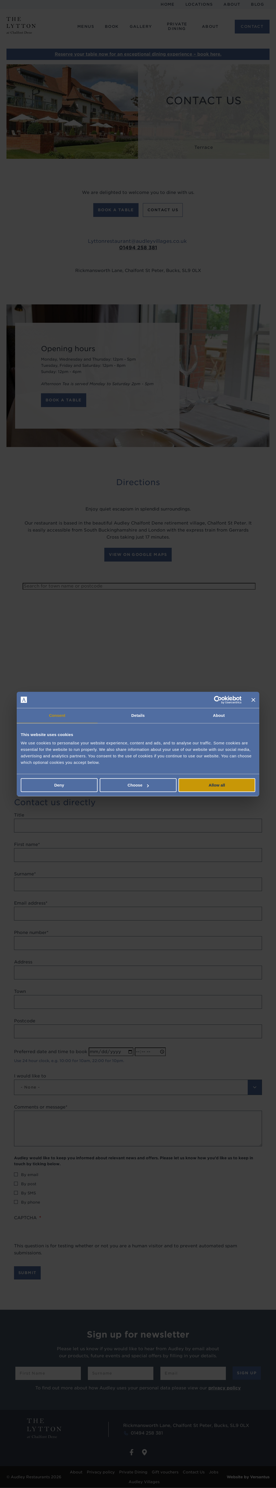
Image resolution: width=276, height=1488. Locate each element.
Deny (59, 785)
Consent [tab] (57, 715)
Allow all (217, 785)
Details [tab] (138, 715)
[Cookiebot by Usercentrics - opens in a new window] (218, 700)
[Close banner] (253, 700)
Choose (138, 785)
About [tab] (219, 715)
